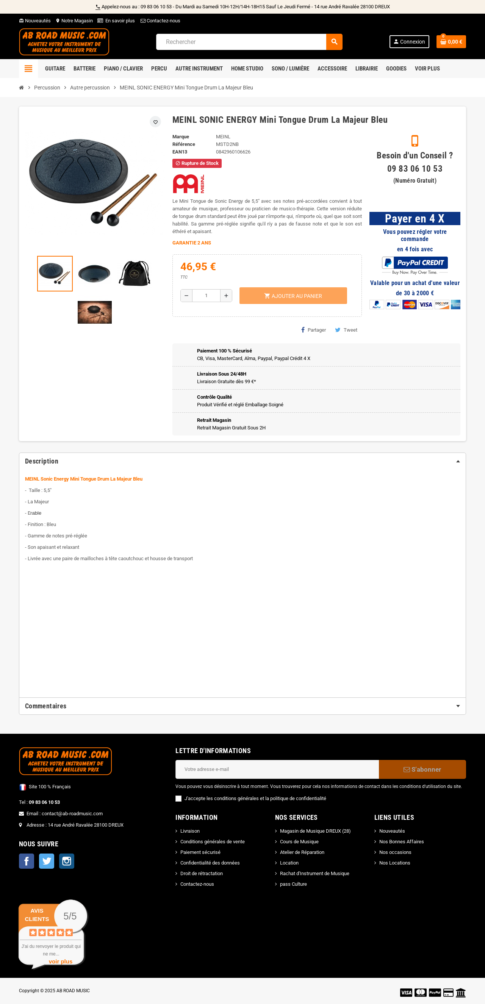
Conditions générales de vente (212, 841)
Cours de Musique (299, 841)
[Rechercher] (249, 42)
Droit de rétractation (201, 873)
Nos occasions (395, 852)
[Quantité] (206, 296)
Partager (313, 330)
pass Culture (293, 884)
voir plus (61, 961)
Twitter (46, 861)
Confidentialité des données (210, 863)
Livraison (190, 831)
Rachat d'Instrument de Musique (314, 873)
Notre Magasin (74, 20)
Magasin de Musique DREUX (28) (315, 831)
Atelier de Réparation (302, 852)
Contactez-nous (159, 20)
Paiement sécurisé (200, 852)
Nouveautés (35, 20)
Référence (183, 144)
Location (289, 863)
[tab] (242, 461)
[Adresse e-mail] (277, 769)
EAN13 (179, 152)
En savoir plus (120, 20)
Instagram (66, 861)
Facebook (26, 861)
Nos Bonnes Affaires (401, 841)
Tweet (346, 330)
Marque (180, 136)
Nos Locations (394, 863)
